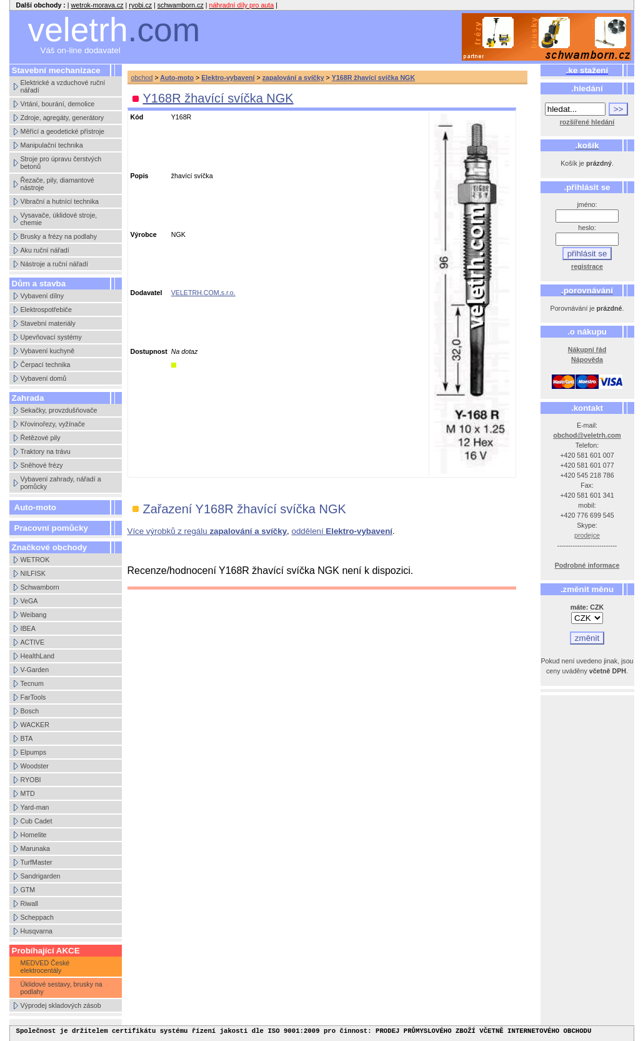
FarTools (33, 697)
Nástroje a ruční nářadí (54, 264)
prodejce (587, 535)
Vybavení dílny (42, 295)
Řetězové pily (41, 437)
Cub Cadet (36, 821)
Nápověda (587, 359)
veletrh (114, 29)
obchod (142, 77)
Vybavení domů (44, 378)
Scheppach (37, 917)
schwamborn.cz (180, 5)
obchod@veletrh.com (587, 435)
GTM (28, 889)
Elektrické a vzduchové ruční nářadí (63, 86)
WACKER (35, 724)
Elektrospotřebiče (46, 309)
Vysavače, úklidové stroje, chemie (59, 218)
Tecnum (32, 683)
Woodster (35, 766)
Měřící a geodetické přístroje (62, 131)
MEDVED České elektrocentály (45, 966)
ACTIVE (33, 642)
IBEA (28, 628)
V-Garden (35, 669)
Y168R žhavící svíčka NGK (373, 77)
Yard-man (35, 807)
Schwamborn (40, 587)
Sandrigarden (41, 876)
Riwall (29, 903)
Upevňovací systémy (51, 337)
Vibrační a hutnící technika (60, 201)
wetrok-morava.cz (97, 5)
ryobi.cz (140, 5)
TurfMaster (36, 862)
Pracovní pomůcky (51, 528)
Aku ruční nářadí (45, 250)
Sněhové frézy (42, 465)
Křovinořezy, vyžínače (53, 424)
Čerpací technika (46, 364)
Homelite (34, 834)
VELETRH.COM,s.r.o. (203, 292)
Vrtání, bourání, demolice (58, 104)
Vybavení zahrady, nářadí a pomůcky (61, 482)
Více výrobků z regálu (207, 531)
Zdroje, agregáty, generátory (62, 117)
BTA (27, 738)
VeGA (29, 601)
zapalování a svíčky (293, 77)
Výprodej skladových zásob (61, 1005)
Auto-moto (35, 507)
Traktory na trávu (46, 451)
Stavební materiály (48, 323)
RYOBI (31, 779)
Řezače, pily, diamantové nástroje (57, 183)
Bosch (30, 711)
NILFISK (33, 573)
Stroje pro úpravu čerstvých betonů (61, 162)
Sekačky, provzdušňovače (59, 410)
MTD (28, 793)
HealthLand (38, 656)
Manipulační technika (52, 145)
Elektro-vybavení (227, 77)
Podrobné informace (587, 565)
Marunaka (35, 848)
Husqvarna (37, 931)
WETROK (35, 559)
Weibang (34, 614)
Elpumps (33, 752)
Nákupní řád (587, 349)
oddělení (342, 531)
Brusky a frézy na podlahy (59, 236)
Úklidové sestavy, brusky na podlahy (61, 987)
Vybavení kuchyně (48, 351)
